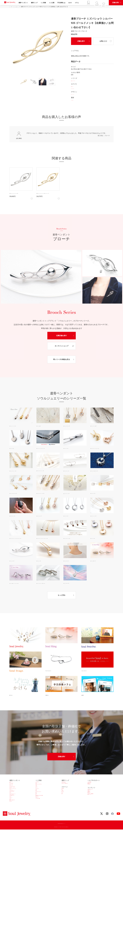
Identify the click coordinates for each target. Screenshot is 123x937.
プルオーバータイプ (16, 839)
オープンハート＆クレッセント (20, 819)
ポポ (37, 827)
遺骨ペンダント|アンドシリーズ (72, 499)
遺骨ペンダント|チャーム (70, 525)
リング (11, 851)
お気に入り (103, 41)
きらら (38, 802)
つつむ (38, 810)
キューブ (12, 834)
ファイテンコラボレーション (19, 837)
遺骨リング (34, 2)
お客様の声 (85, 709)
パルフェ (39, 812)
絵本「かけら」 (15, 709)
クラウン (39, 849)
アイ (37, 815)
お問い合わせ (92, 805)
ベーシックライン (15, 802)
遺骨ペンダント (23, 2)
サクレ (38, 800)
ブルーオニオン (41, 846)
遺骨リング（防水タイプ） (18, 856)
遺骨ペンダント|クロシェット (18, 525)
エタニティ (13, 817)
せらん (38, 807)
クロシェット (14, 859)
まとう (38, 832)
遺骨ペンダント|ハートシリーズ (99, 525)
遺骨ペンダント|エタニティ (44, 525)
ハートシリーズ (14, 824)
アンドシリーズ (14, 810)
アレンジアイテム (76, 89)
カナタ (38, 822)
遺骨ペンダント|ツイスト (70, 448)
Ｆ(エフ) (64, 816)
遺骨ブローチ (75, 86)
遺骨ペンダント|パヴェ (97, 547)
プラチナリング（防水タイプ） (72, 802)
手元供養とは (61, 2)
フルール (39, 817)
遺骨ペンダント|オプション (71, 573)
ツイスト (12, 822)
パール (11, 846)
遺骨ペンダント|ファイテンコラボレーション (47, 450)
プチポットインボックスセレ (45, 805)
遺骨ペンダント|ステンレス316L (100, 426)
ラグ (63, 824)
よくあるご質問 (93, 797)
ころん (38, 837)
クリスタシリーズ (15, 797)
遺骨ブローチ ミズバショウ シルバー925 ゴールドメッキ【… (47, 195)
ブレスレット (14, 849)
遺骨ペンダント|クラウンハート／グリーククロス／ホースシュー (20, 549)
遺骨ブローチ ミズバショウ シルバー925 (20, 195)
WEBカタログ (92, 802)
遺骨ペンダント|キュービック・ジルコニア (47, 501)
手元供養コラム (51, 709)
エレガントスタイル (68, 800)
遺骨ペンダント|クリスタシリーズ (73, 426)
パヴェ (11, 832)
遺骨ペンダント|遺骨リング (98, 573)
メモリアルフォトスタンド (45, 829)
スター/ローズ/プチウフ (17, 827)
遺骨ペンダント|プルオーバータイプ (74, 547)
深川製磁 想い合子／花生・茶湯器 (47, 841)
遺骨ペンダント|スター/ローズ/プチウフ (20, 501)
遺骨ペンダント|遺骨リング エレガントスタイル (20, 597)
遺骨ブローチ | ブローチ (78, 81)
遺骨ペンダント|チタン (16, 448)
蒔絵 (37, 834)
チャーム (12, 844)
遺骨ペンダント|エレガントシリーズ (20, 474)
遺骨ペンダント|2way (42, 426)
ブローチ (12, 854)
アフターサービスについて (55, 685)
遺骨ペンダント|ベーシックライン (19, 426)
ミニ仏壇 (51, 2)
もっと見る (61, 610)
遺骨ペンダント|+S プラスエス (72, 595)
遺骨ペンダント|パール (43, 573)
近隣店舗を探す (61, 336)
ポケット (39, 844)
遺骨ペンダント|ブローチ (16, 573)
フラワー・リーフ (76, 94)
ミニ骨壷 (43, 2)
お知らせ (91, 824)
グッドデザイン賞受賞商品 (97, 826)
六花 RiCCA (65, 809)
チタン (11, 807)
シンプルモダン (41, 797)
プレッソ (65, 821)
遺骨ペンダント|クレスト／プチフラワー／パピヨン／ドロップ (47, 549)
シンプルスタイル (68, 797)
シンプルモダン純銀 (42, 851)
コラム (77, 2)
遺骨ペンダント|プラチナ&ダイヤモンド (101, 475)
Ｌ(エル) (64, 814)
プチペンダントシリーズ (17, 812)
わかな (38, 824)
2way (11, 800)
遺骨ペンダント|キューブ (97, 499)
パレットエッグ (41, 819)
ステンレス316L (14, 805)
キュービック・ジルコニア (18, 815)
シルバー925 (75, 100)
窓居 (63, 826)
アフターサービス (94, 800)
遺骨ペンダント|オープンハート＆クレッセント (101, 450)
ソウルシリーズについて (90, 685)
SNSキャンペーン (94, 829)
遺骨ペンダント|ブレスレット (72, 474)
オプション (13, 861)
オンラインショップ (61, 346)
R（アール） (66, 819)
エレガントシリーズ (16, 829)
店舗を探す (81, 41)
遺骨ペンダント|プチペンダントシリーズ (47, 475)
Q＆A (70, 2)
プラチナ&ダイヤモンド (17, 841)
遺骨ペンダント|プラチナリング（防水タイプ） (47, 597)
